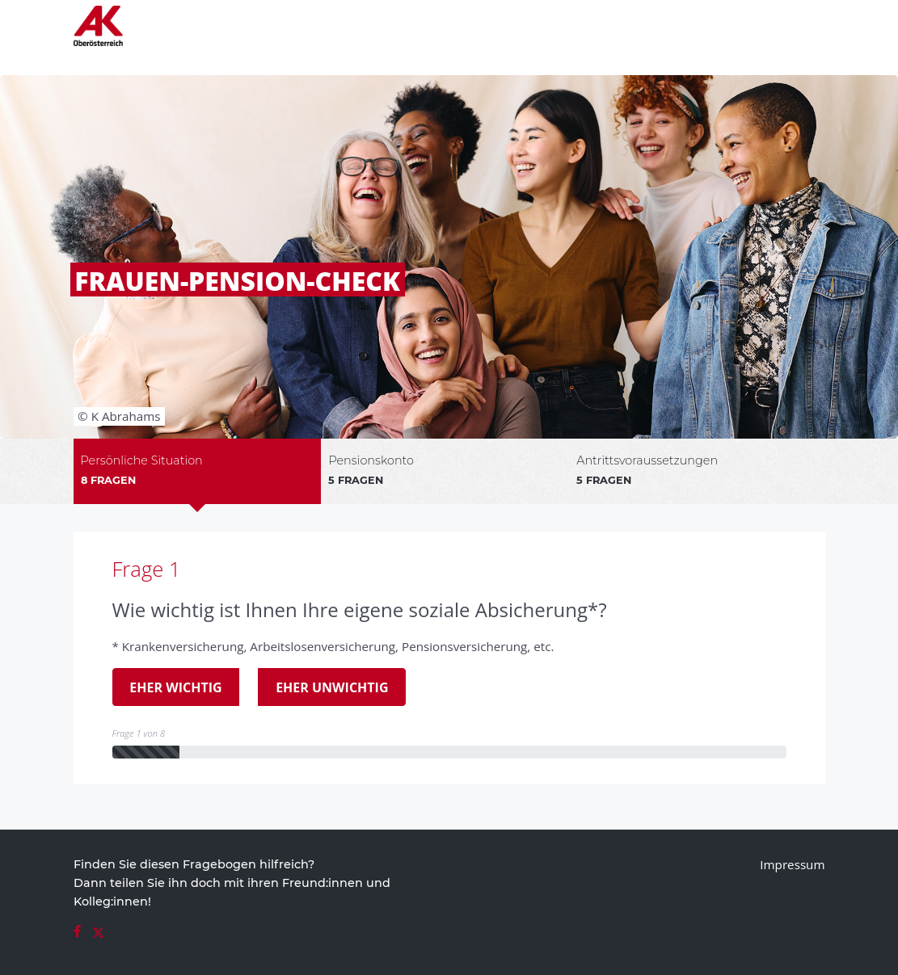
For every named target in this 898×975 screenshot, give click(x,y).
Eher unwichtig (323, 687)
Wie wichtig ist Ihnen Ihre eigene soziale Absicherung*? (359, 609)
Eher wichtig (167, 687)
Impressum (792, 864)
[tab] (198, 471)
